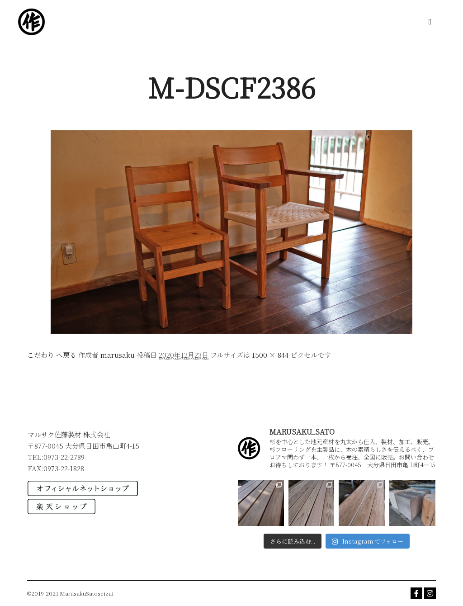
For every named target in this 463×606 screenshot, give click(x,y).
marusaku (117, 355)
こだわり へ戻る (51, 355)
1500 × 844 (270, 355)
